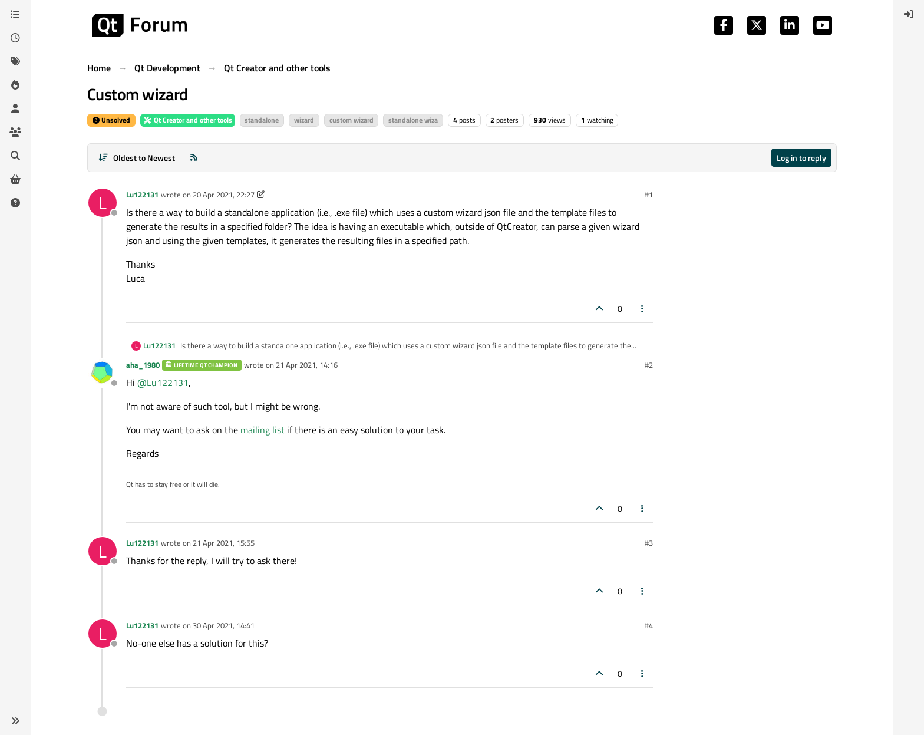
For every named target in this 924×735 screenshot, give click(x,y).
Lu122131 (142, 194)
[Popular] (15, 84)
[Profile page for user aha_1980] (102, 373)
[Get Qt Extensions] (15, 179)
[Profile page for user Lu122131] (102, 203)
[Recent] (15, 37)
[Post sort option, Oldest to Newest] (136, 158)
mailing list (262, 430)
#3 (649, 543)
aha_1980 (143, 365)
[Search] (15, 155)
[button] (15, 720)
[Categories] (15, 14)
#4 (649, 625)
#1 (649, 194)
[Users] (15, 108)
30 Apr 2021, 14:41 (224, 625)
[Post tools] (643, 308)
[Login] (908, 14)
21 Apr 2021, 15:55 (224, 543)
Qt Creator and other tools (187, 120)
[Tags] (15, 61)
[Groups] (15, 132)
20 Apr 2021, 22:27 (224, 194)
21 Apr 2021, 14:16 (307, 365)
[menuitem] (908, 14)
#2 (649, 365)
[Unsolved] (15, 202)
